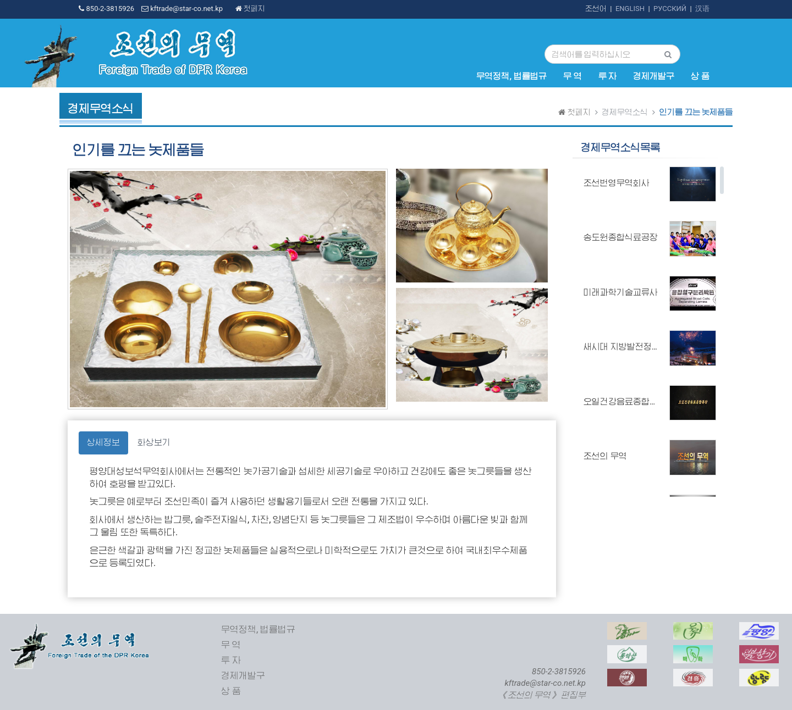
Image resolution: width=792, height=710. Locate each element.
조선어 (596, 8)
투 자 (607, 76)
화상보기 (154, 442)
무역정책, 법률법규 (511, 76)
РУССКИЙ (669, 8)
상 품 (700, 76)
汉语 (702, 8)
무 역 (572, 76)
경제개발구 (653, 76)
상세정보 (103, 442)
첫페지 (250, 8)
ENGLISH (630, 8)
